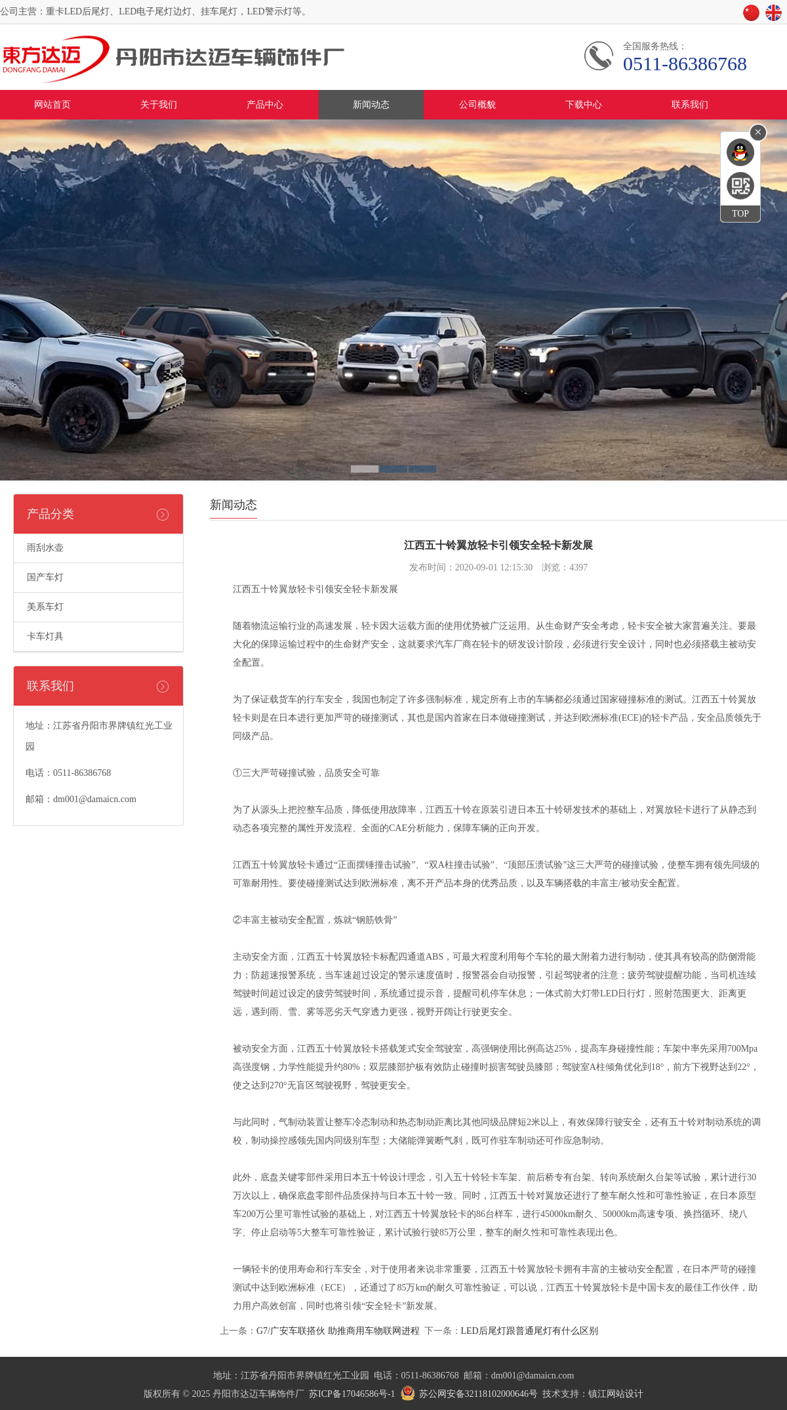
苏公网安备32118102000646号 (478, 1394)
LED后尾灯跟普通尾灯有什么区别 (529, 1331)
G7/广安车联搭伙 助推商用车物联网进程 (338, 1331)
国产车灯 (45, 577)
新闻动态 (371, 105)
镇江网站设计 (615, 1394)
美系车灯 (45, 607)
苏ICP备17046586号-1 (352, 1394)
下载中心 (583, 105)
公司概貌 (477, 105)
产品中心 (265, 105)
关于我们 (158, 105)
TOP (740, 214)
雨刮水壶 (45, 548)
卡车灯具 (45, 636)
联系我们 (690, 105)
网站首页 (52, 105)
